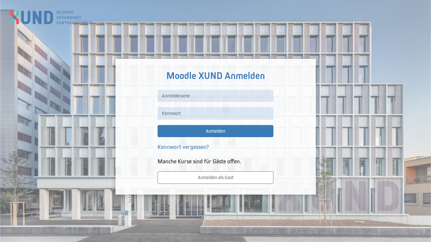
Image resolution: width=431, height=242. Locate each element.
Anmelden (215, 131)
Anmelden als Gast (216, 177)
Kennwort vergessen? (183, 147)
